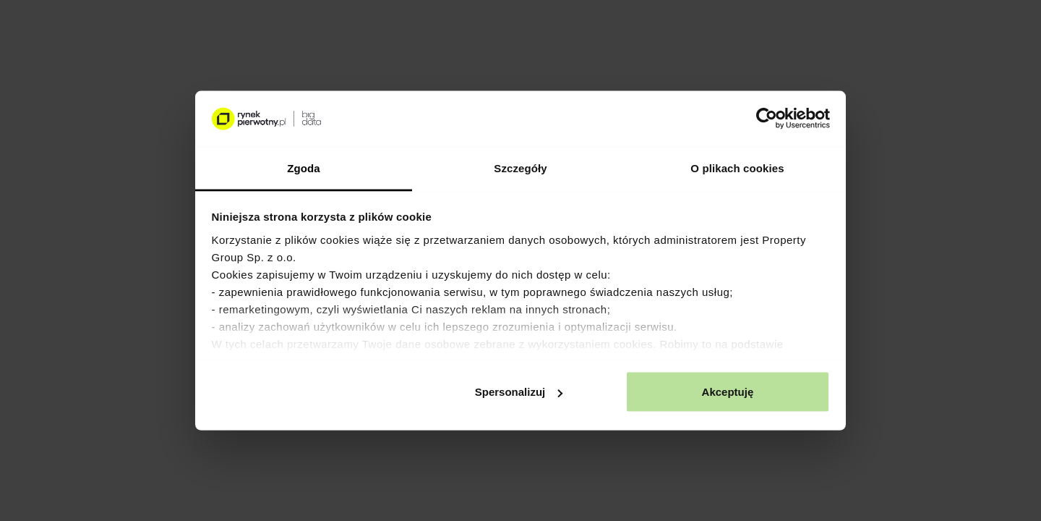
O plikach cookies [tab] (737, 167)
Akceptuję (728, 392)
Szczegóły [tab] (520, 167)
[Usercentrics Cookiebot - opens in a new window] (766, 119)
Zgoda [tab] (303, 167)
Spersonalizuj (519, 392)
